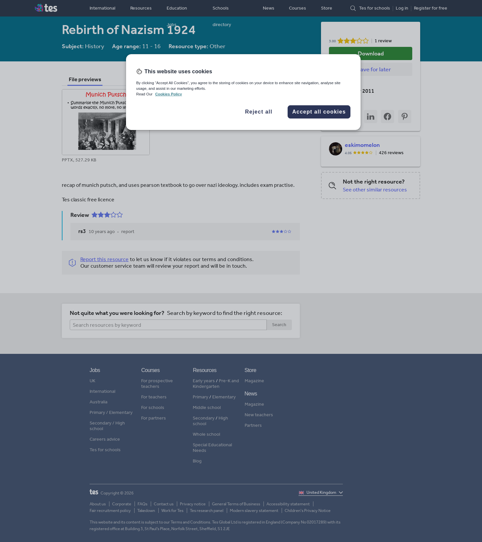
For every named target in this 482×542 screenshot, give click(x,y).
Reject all (258, 112)
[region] (243, 92)
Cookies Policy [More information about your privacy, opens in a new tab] (168, 94)
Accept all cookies (319, 112)
